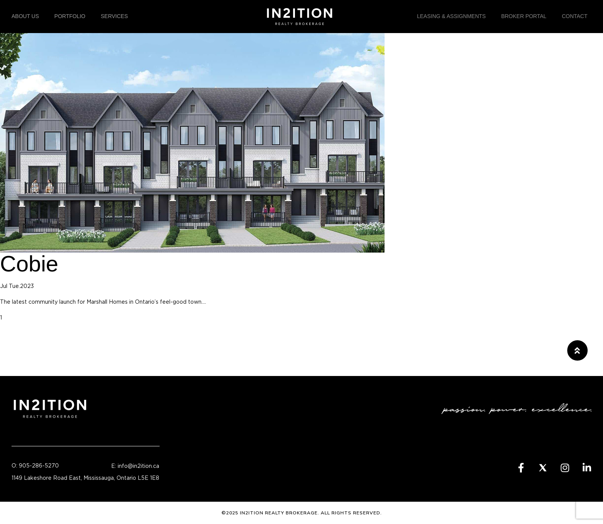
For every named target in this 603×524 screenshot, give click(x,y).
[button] (577, 350)
